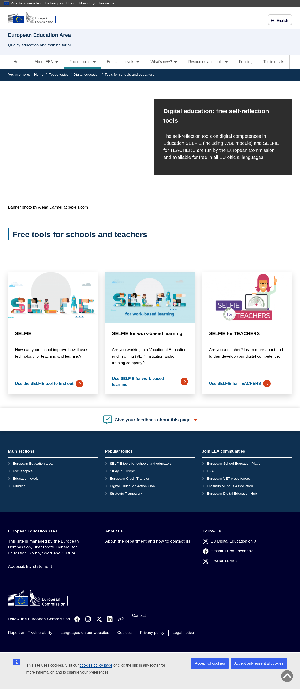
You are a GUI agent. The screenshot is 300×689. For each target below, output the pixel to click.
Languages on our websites (84, 632)
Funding (245, 62)
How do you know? (96, 3)
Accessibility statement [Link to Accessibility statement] (30, 566)
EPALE (212, 471)
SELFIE (23, 333)
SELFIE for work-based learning (147, 333)
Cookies (124, 632)
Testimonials (273, 62)
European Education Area (32, 531)
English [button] (280, 20)
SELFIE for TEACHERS (234, 333)
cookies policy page (96, 665)
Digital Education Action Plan (132, 486)
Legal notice (183, 632)
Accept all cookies (210, 663)
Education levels (25, 478)
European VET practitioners (228, 478)
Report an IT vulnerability (30, 632)
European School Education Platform (236, 463)
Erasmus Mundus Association (230, 486)
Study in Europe (122, 471)
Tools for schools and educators (129, 74)
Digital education (87, 74)
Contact (139, 615)
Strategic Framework (126, 493)
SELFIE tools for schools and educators (141, 463)
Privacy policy (152, 632)
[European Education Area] (35, 17)
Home (19, 62)
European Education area (33, 463)
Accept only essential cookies (258, 663)
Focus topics (58, 74)
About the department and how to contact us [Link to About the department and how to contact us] (147, 541)
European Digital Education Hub (232, 493)
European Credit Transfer (129, 478)
